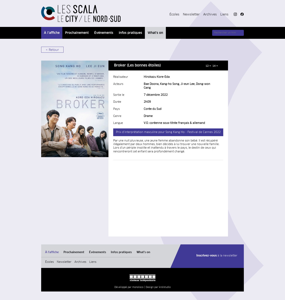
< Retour (52, 49)
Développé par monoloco (128, 287)
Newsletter (191, 14)
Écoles (174, 14)
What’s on (155, 32)
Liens (224, 14)
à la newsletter (216, 255)
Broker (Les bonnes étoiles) (137, 65)
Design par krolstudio (158, 287)
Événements (103, 32)
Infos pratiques (130, 32)
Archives (210, 14)
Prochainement (77, 32)
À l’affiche (52, 32)
